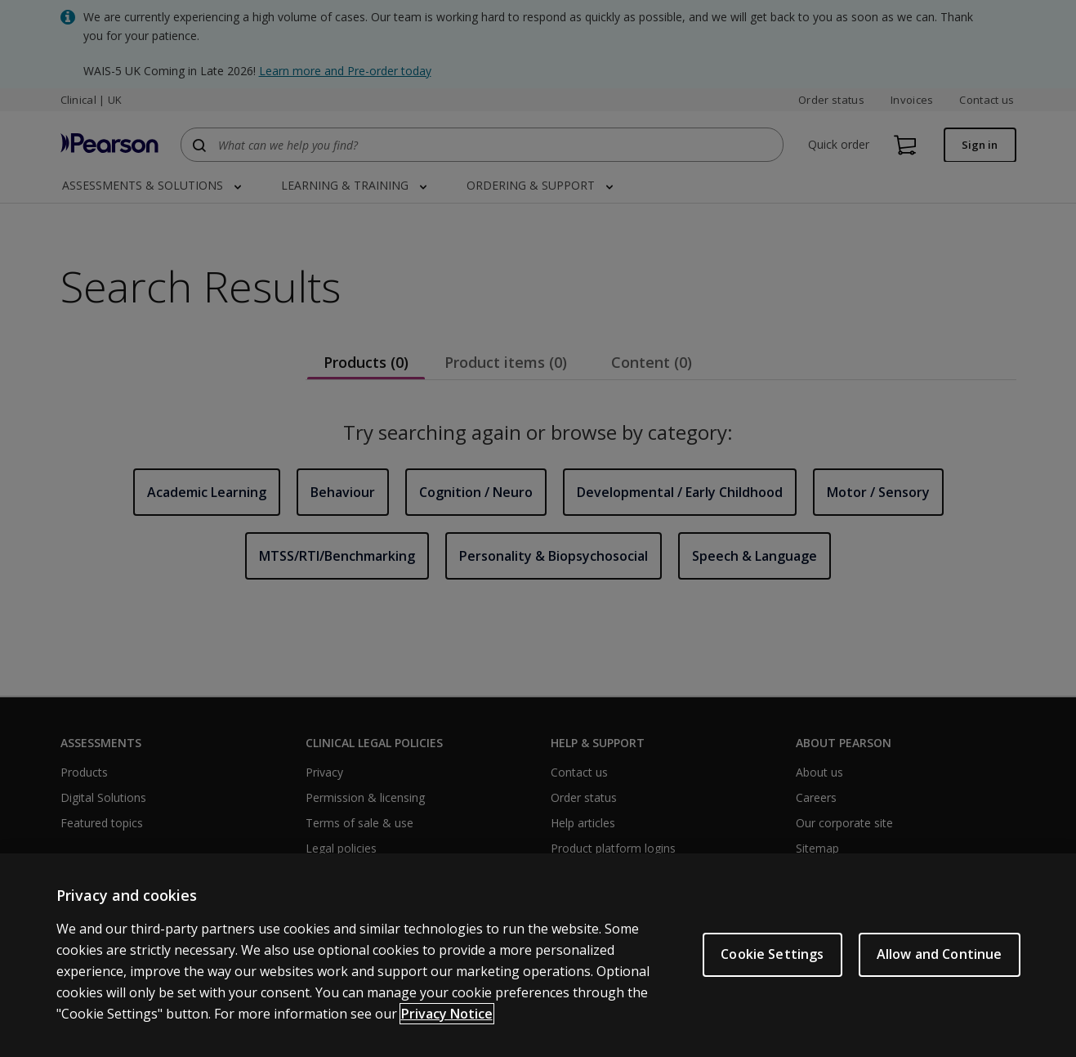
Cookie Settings (772, 956)
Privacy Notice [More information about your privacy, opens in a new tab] (447, 1015)
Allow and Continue (939, 956)
